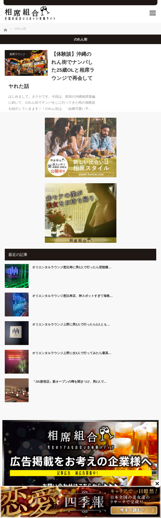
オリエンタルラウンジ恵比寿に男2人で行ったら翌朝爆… (71, 267)
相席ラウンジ (17, 54)
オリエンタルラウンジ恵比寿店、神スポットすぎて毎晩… (72, 296)
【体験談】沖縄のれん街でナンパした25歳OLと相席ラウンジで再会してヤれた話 (51, 70)
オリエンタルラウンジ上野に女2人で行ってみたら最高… (71, 353)
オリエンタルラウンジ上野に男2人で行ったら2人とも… (71, 324)
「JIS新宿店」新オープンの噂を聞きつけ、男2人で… (69, 381)
